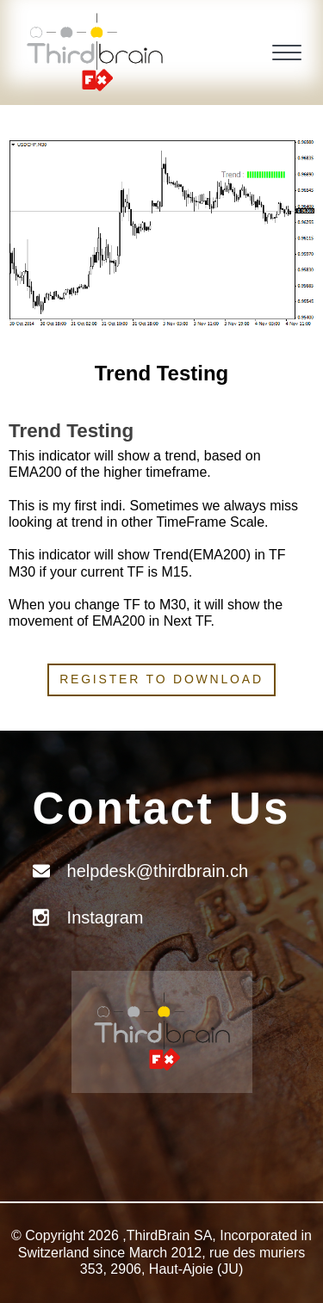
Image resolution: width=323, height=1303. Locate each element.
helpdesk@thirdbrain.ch (157, 870)
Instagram (105, 917)
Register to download (161, 679)
